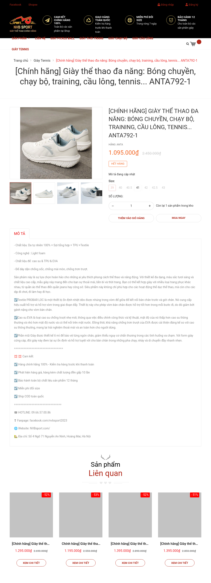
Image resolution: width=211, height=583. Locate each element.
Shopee (32, 4)
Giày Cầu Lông (142, 38)
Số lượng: (116, 196)
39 (112, 187)
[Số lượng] (131, 206)
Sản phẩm (21, 40)
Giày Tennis (20, 49)
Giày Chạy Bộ (117, 38)
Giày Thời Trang (91, 38)
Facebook (15, 4)
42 (146, 187)
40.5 (129, 187)
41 (137, 187)
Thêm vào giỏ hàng (131, 218)
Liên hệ (40, 38)
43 (163, 187)
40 (120, 187)
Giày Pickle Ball (62, 38)
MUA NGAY (178, 217)
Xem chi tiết (31, 562)
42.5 (154, 187)
